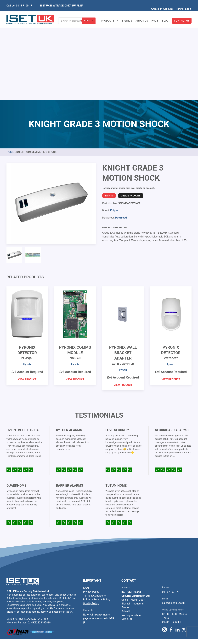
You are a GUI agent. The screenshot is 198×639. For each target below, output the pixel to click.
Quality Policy (91, 524)
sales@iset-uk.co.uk (173, 524)
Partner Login (184, 2)
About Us (142, 12)
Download (121, 138)
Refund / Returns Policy (96, 520)
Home (10, 73)
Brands (127, 12)
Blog (165, 12)
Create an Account (162, 2)
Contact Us (182, 12)
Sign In (109, 117)
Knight (114, 131)
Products (109, 13)
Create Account (130, 117)
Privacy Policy (91, 513)
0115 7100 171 (170, 513)
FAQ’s (155, 12)
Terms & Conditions (94, 516)
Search (88, 13)
